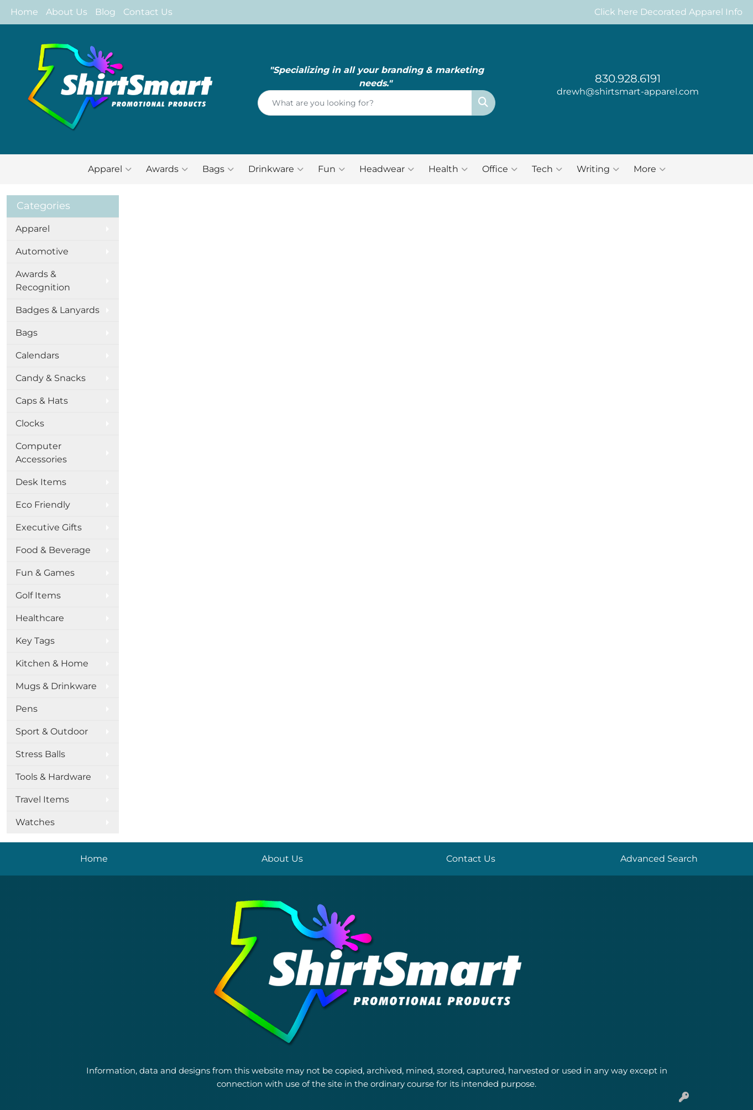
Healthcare (39, 618)
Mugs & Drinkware (56, 686)
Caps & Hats (41, 400)
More (650, 169)
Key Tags (35, 640)
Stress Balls (40, 754)
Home (24, 12)
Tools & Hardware (53, 777)
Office (499, 169)
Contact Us (147, 12)
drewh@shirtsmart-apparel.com (628, 91)
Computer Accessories (41, 453)
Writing (598, 169)
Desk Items (40, 482)
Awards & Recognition (42, 281)
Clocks (29, 423)
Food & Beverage (53, 550)
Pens (26, 708)
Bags (218, 169)
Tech (547, 169)
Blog (105, 12)
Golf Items (38, 595)
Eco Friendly (42, 504)
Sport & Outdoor (51, 731)
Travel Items (42, 799)
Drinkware (276, 169)
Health (448, 169)
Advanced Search (659, 858)
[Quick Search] (365, 103)
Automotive (42, 251)
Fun (331, 169)
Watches (35, 822)
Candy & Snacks (50, 378)
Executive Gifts (48, 527)
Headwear (386, 169)
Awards (167, 169)
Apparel (110, 169)
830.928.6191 (628, 78)
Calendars (37, 355)
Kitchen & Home (51, 663)
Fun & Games (45, 572)
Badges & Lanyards (57, 310)
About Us (66, 12)
